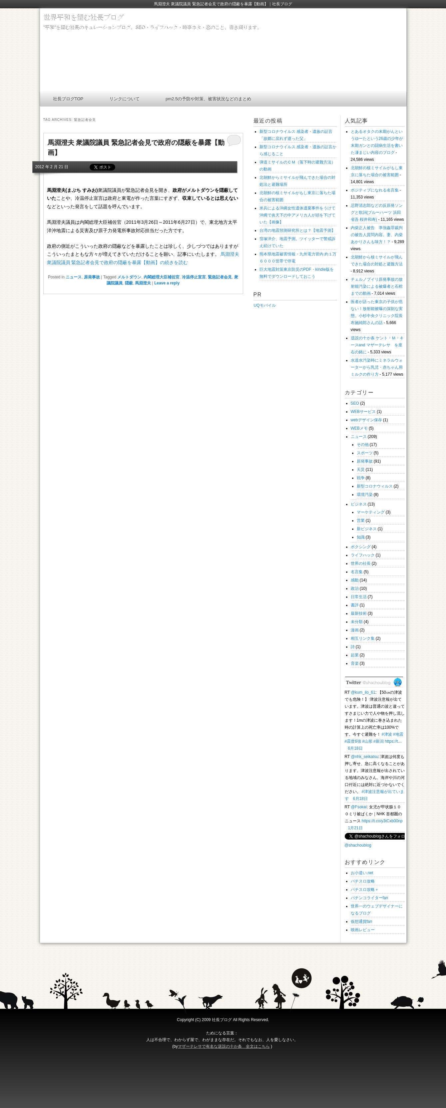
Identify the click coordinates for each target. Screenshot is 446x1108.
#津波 (387, 734)
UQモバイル (264, 305)
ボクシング (361, 547)
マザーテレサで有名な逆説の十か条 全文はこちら (224, 1046)
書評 (355, 605)
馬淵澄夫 (143, 283)
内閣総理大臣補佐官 (162, 277)
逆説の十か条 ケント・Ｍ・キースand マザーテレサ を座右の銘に (377, 345)
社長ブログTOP (68, 98)
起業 (355, 655)
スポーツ (365, 453)
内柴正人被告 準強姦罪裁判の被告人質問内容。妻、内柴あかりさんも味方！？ (377, 234)
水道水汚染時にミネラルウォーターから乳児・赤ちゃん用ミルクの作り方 (377, 367)
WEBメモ (359, 428)
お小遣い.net (362, 873)
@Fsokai (359, 807)
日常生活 (359, 596)
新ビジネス (367, 529)
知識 (361, 537)
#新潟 (378, 741)
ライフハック (363, 555)
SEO (355, 403)
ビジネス (359, 504)
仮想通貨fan (361, 921)
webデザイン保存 (366, 420)
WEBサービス (363, 411)
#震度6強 (353, 741)
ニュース (74, 277)
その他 (363, 444)
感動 (355, 580)
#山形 (367, 741)
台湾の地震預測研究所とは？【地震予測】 (297, 230)
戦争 (361, 478)
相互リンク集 (363, 638)
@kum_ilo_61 (363, 692)
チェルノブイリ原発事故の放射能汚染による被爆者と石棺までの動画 (377, 286)
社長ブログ (222, 1019)
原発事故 (92, 277)
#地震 (398, 734)
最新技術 (359, 613)
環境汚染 (365, 494)
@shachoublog (358, 845)
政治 (355, 588)
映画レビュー (363, 929)
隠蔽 (129, 283)
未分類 (357, 621)
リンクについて (124, 98)
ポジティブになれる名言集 (375, 190)
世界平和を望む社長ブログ (83, 17)
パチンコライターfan (369, 898)
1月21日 (355, 828)
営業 (361, 520)
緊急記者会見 (220, 277)
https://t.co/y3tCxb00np (382, 821)
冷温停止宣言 (194, 277)
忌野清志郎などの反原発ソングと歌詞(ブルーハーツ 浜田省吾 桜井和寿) (377, 212)
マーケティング (371, 512)
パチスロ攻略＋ (365, 889)
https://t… (393, 741)
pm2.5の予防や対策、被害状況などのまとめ (208, 98)
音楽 (355, 663)
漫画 (355, 630)
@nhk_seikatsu (364, 756)
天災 (361, 469)
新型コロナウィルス (375, 486)
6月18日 (355, 748)
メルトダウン (129, 277)
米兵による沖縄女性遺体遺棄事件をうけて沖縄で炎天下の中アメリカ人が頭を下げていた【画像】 (297, 215)
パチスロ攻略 (363, 881)
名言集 (357, 571)
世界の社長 (361, 563)
